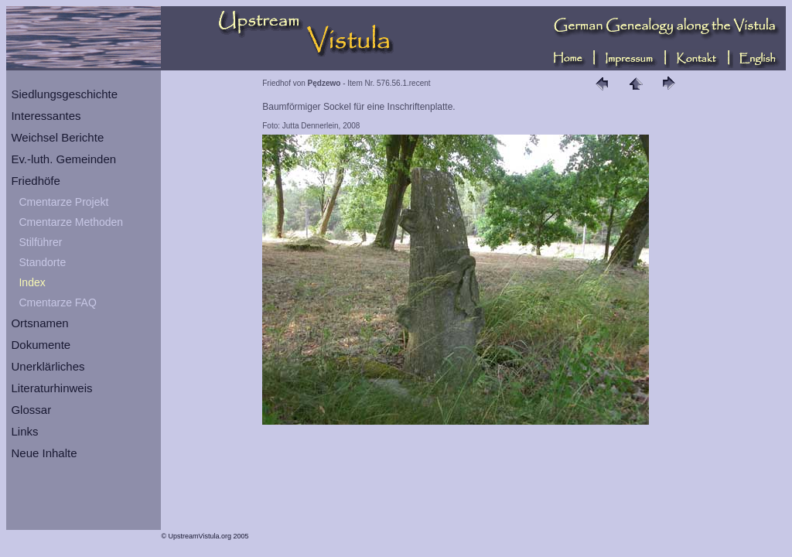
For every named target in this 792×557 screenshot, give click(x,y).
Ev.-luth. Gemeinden (63, 159)
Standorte (42, 262)
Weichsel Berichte (57, 137)
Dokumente (40, 344)
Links (24, 431)
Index (32, 282)
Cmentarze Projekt (63, 202)
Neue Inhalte (44, 453)
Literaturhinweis (51, 388)
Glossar (31, 409)
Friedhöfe (35, 180)
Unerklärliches (47, 366)
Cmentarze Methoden (71, 222)
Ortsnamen (39, 323)
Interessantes (45, 115)
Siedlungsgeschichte (64, 94)
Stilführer (40, 242)
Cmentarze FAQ (57, 302)
